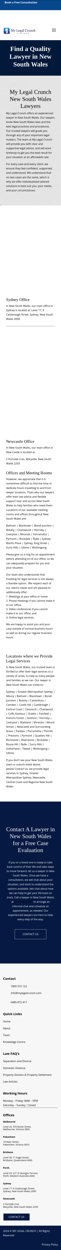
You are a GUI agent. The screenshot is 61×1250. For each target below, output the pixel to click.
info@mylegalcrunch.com (26, 993)
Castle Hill (25, 705)
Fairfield (44, 713)
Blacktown (35, 696)
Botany (23, 700)
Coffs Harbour (16, 713)
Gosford (31, 718)
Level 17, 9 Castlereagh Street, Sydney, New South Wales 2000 (29, 314)
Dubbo (32, 713)
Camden (11, 705)
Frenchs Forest (15, 718)
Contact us (30, 934)
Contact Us (16, 1217)
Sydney (10, 691)
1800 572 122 (9, 16)
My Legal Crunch (42, 139)
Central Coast (14, 709)
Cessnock (31, 709)
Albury (10, 696)
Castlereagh (41, 705)
